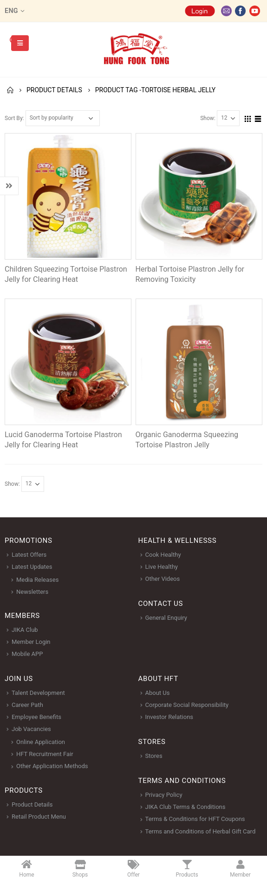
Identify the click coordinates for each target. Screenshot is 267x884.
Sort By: (14, 118)
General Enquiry (166, 617)
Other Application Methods (52, 766)
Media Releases (37, 579)
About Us (157, 692)
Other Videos (162, 578)
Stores (154, 755)
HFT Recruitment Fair (44, 753)
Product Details (32, 804)
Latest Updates (32, 566)
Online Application (40, 741)
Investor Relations (169, 716)
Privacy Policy (163, 794)
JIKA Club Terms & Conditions (185, 806)
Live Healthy (161, 566)
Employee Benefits (36, 716)
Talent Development (38, 692)
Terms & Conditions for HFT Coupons (195, 818)
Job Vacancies (31, 728)
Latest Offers (29, 554)
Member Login (31, 641)
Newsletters (32, 591)
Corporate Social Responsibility (187, 704)
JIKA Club (25, 629)
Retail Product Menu (39, 816)
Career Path (27, 704)
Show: (207, 118)
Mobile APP (27, 653)
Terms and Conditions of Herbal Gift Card (200, 831)
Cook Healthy (163, 554)
